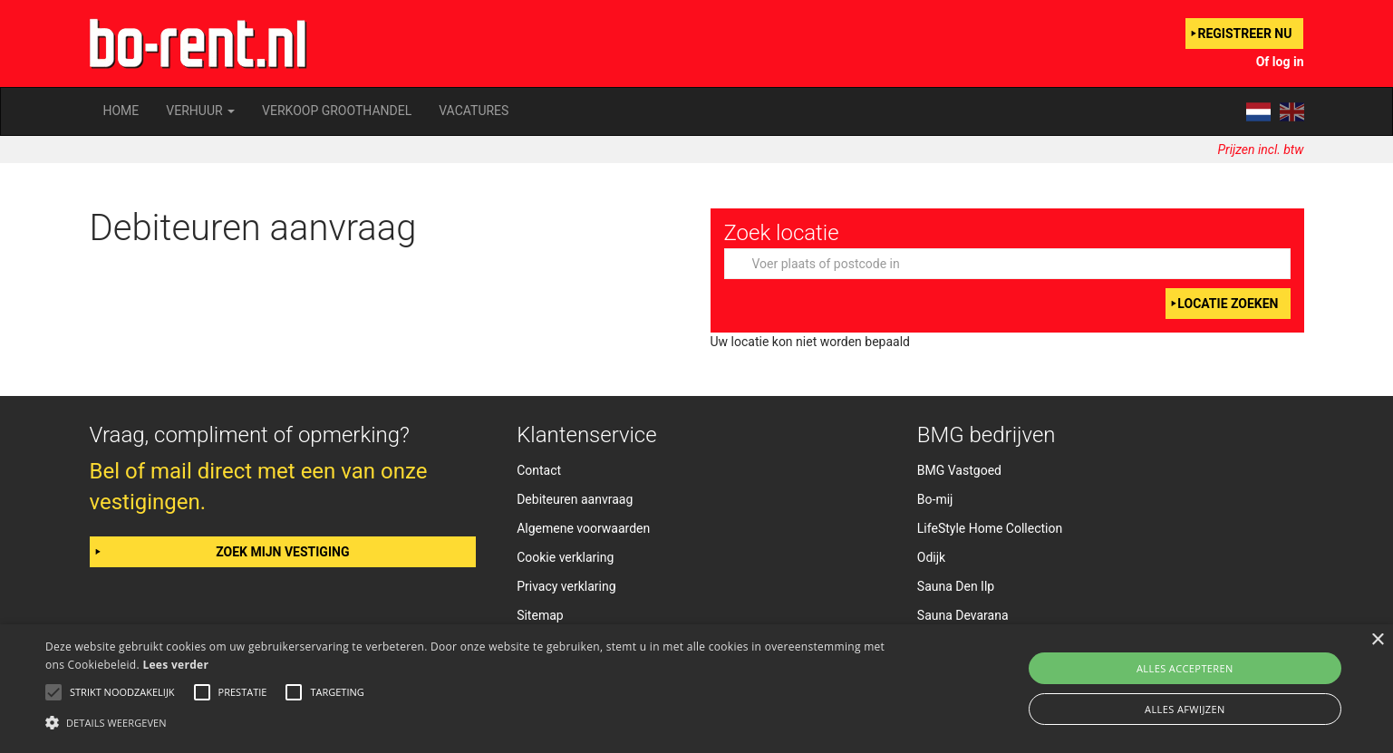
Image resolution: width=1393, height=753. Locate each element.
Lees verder (175, 664)
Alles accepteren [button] (1185, 668)
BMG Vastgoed (959, 470)
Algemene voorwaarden (583, 528)
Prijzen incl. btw (1261, 149)
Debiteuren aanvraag (575, 499)
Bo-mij (935, 499)
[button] (468, 721)
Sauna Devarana (963, 615)
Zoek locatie (781, 233)
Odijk (931, 557)
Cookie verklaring (565, 557)
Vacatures (473, 110)
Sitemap (540, 615)
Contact (539, 470)
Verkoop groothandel (336, 110)
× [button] (1377, 640)
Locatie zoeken (1227, 303)
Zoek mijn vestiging (282, 552)
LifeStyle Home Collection (989, 528)
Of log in (1280, 61)
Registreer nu (1244, 33)
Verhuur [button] (200, 110)
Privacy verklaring (566, 586)
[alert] (696, 688)
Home (121, 110)
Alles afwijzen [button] (1185, 709)
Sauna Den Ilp (955, 586)
